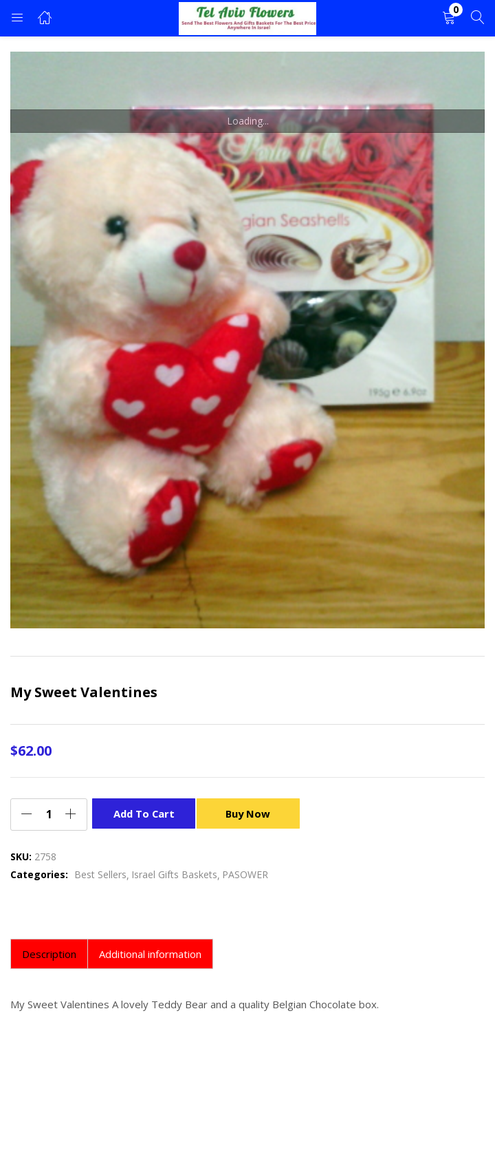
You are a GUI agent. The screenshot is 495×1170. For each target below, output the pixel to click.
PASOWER (245, 874)
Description (49, 954)
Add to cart (143, 813)
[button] (449, 18)
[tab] (49, 954)
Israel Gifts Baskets (174, 874)
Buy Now (251, 813)
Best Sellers (100, 874)
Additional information (150, 954)
